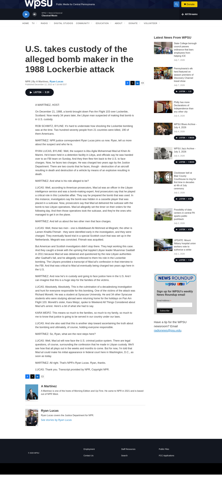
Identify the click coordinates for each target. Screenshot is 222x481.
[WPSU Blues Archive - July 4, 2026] (163, 135)
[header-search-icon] (178, 7)
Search (124, 462)
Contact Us (88, 462)
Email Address (164, 307)
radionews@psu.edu (167, 336)
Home (25, 30)
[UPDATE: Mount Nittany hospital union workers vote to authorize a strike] (163, 251)
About (119, 30)
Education (102, 30)
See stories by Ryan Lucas (56, 426)
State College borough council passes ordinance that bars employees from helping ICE (185, 56)
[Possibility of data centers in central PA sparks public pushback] (163, 221)
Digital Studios (63, 30)
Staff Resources (128, 456)
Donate (192, 7)
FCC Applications (166, 462)
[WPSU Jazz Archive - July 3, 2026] (163, 159)
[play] (26, 20)
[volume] (34, 21)
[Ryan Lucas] (31, 423)
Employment (89, 456)
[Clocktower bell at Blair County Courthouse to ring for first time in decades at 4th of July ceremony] (163, 184)
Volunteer (150, 30)
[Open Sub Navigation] (37, 30)
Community (83, 30)
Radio (44, 30)
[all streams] (189, 20)
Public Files (164, 456)
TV (33, 30)
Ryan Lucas (56, 88)
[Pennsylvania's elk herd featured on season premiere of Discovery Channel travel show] (163, 79)
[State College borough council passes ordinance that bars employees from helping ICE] (163, 54)
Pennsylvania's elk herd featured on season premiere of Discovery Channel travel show (184, 81)
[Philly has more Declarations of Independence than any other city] (163, 113)
